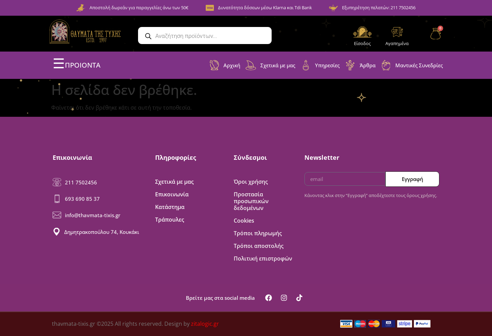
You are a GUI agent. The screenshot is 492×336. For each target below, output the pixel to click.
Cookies (244, 220)
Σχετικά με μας (174, 181)
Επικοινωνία (172, 194)
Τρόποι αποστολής (259, 245)
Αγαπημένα (397, 43)
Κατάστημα (169, 207)
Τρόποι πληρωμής (258, 233)
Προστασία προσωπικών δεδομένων (251, 201)
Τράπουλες (169, 219)
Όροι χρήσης (251, 181)
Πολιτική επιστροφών (263, 258)
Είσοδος (362, 43)
